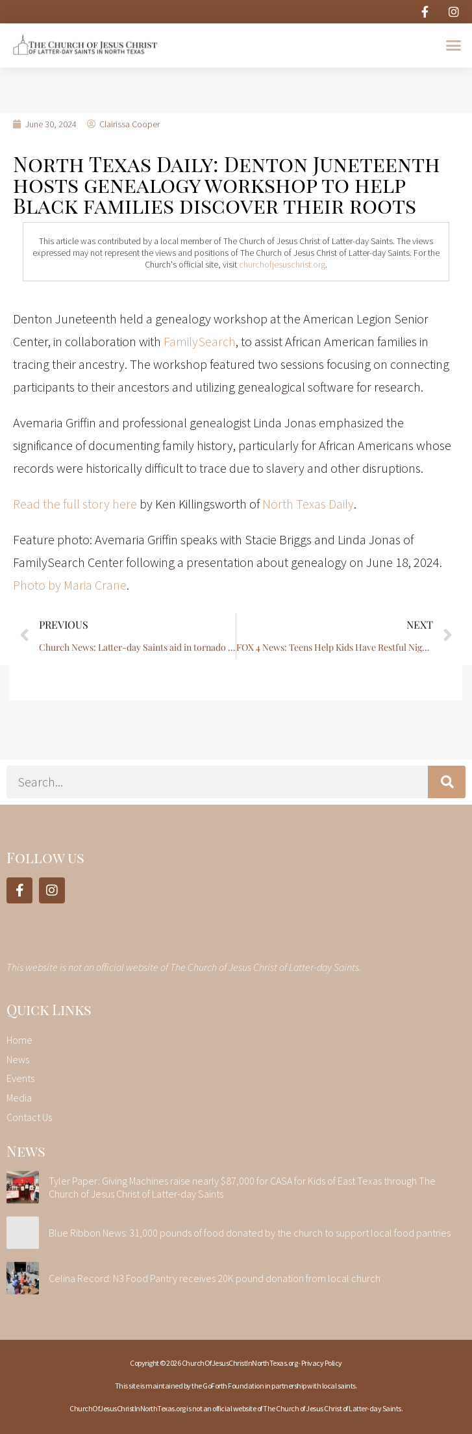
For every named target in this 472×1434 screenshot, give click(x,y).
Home (19, 1039)
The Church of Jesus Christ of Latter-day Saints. (333, 1408)
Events (20, 1078)
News (17, 1059)
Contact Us (29, 1117)
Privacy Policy (321, 1363)
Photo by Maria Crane (70, 585)
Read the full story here (75, 504)
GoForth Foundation (233, 1385)
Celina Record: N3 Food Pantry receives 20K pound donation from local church (214, 1278)
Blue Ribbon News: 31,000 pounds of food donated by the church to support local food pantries (250, 1232)
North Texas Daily (308, 504)
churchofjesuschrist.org (282, 264)
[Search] (447, 782)
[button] (453, 45)
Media (19, 1097)
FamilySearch (200, 341)
